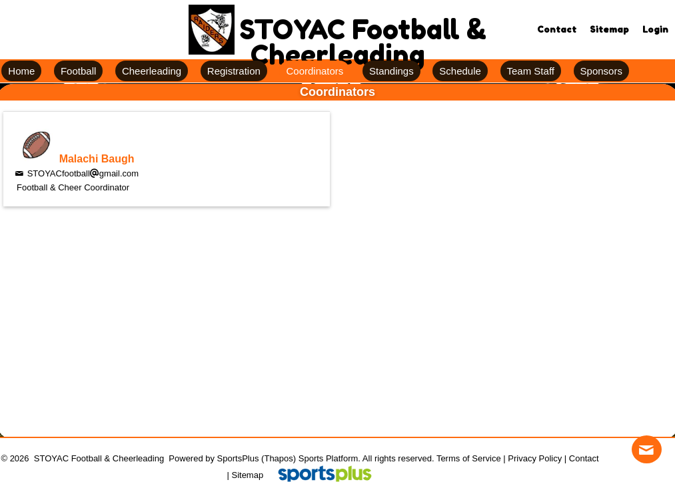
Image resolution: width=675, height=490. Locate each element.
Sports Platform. (329, 458)
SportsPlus (238, 458)
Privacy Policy (535, 458)
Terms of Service (468, 458)
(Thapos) (278, 458)
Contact (584, 458)
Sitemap (247, 475)
